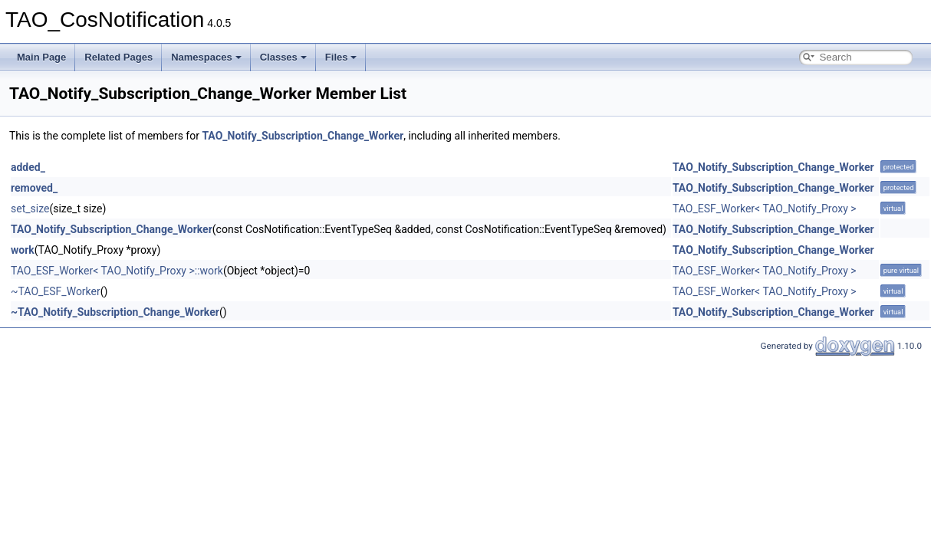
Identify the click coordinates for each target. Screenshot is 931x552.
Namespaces (206, 57)
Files (341, 57)
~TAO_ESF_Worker (55, 291)
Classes (283, 57)
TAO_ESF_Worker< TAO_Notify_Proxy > (765, 208)
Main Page (41, 57)
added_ (28, 167)
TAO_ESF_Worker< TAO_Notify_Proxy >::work (117, 270)
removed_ (34, 188)
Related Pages (118, 57)
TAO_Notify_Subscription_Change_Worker (302, 136)
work (23, 250)
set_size (30, 208)
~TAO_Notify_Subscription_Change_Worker (115, 312)
